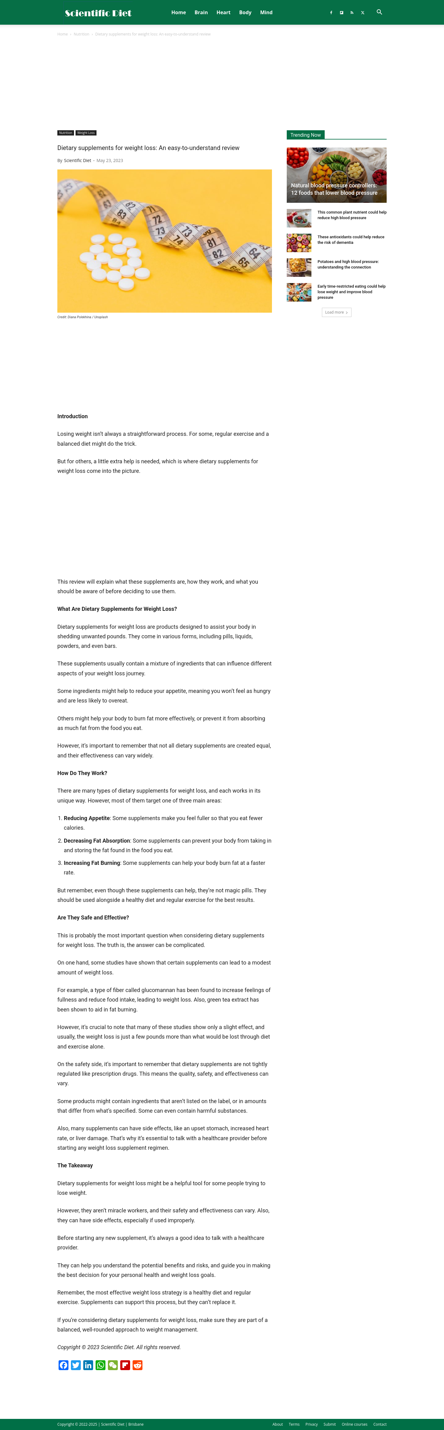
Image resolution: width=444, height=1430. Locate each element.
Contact (380, 1424)
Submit (330, 1424)
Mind (266, 12)
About (278, 1424)
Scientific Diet (77, 160)
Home (178, 12)
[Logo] (98, 12)
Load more (336, 312)
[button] (379, 12)
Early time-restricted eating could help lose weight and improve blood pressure (352, 292)
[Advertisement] (222, 84)
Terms (294, 1424)
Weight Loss (86, 133)
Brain (201, 12)
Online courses (354, 1424)
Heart (223, 12)
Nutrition (81, 34)
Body (245, 12)
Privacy (312, 1424)
